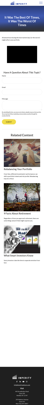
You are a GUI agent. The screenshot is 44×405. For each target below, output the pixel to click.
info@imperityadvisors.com (22, 385)
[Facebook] (17, 381)
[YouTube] (23, 381)
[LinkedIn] (20, 381)
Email (4, 87)
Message (5, 99)
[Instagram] (26, 381)
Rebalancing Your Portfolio (18, 169)
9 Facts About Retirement (17, 213)
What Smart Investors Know (18, 255)
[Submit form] (9, 121)
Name (4, 76)
